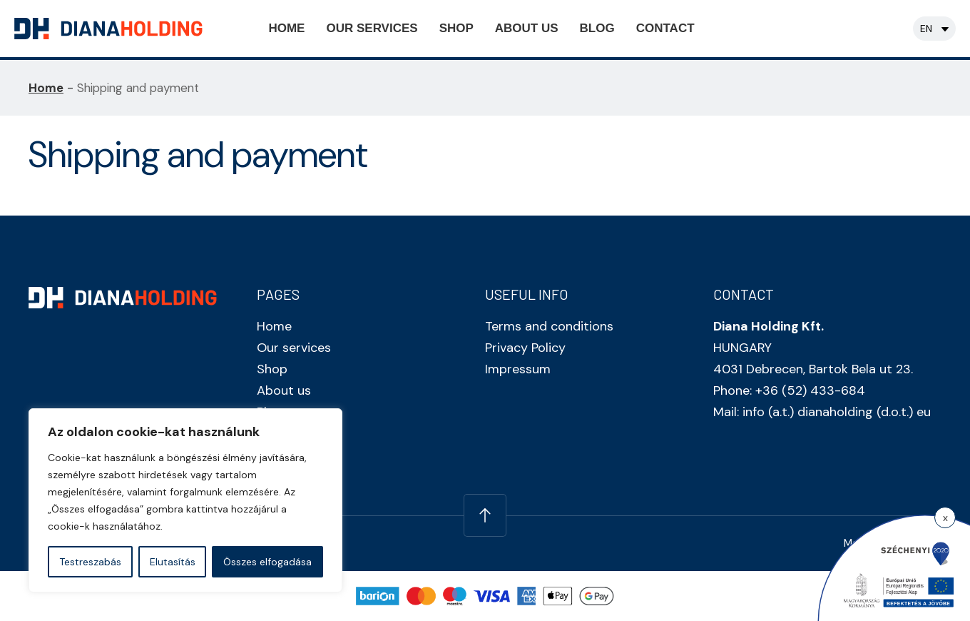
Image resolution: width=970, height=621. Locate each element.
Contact (665, 28)
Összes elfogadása (267, 561)
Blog (597, 28)
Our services (371, 28)
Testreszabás (90, 561)
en (926, 28)
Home (286, 28)
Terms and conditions (549, 326)
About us (526, 28)
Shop (456, 28)
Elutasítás (172, 561)
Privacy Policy (525, 347)
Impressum (518, 369)
